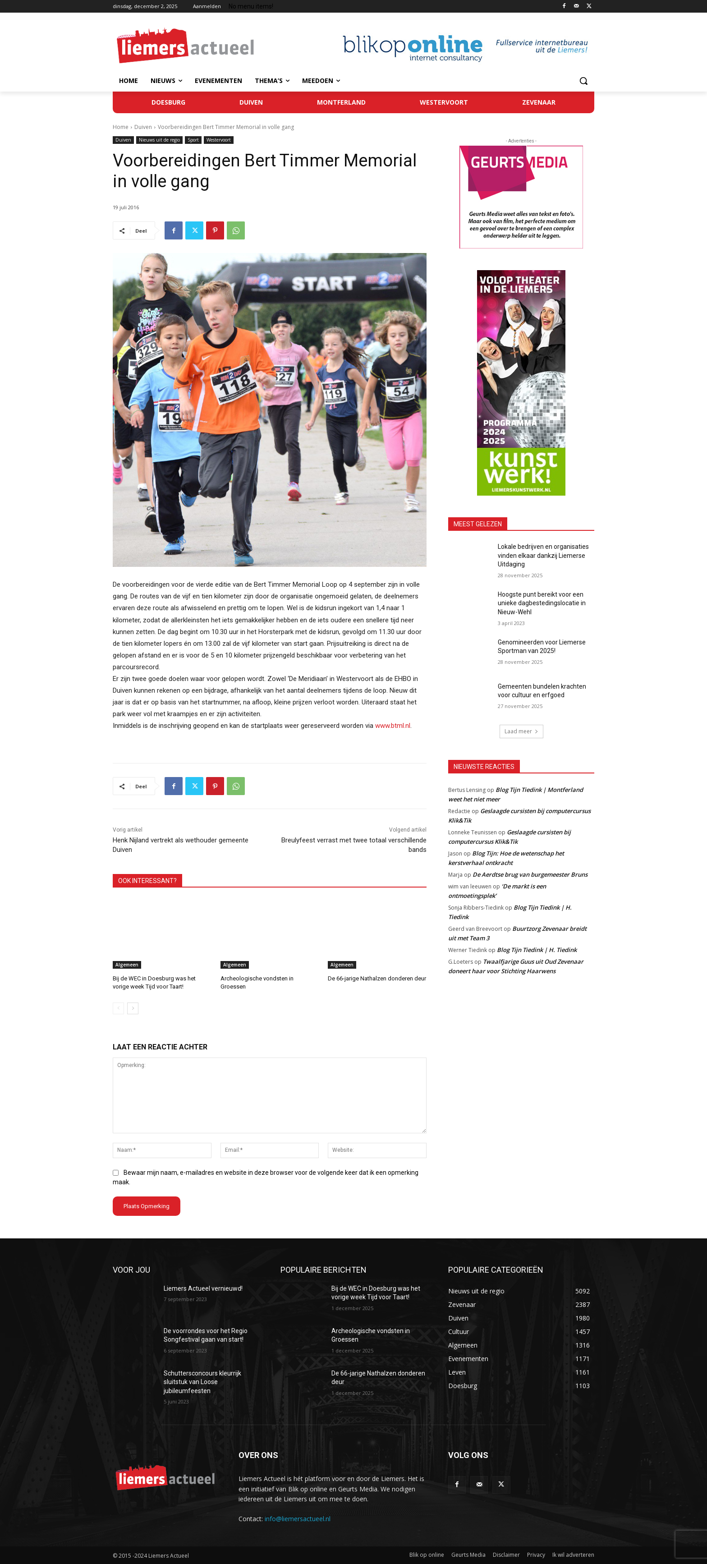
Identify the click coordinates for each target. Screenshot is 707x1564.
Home (121, 127)
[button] (583, 81)
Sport (193, 140)
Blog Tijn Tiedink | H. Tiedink (537, 950)
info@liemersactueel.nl (298, 1518)
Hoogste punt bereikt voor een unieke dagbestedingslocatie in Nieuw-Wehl (542, 603)
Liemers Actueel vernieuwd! (203, 1288)
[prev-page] (118, 1008)
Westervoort (219, 140)
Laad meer (521, 731)
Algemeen (126, 964)
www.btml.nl (392, 726)
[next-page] (132, 1008)
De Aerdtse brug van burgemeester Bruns (530, 874)
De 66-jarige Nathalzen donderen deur (377, 978)
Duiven (143, 127)
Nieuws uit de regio (159, 140)
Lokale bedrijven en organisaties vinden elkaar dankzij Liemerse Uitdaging (543, 555)
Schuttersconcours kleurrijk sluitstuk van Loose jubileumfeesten (202, 1382)
